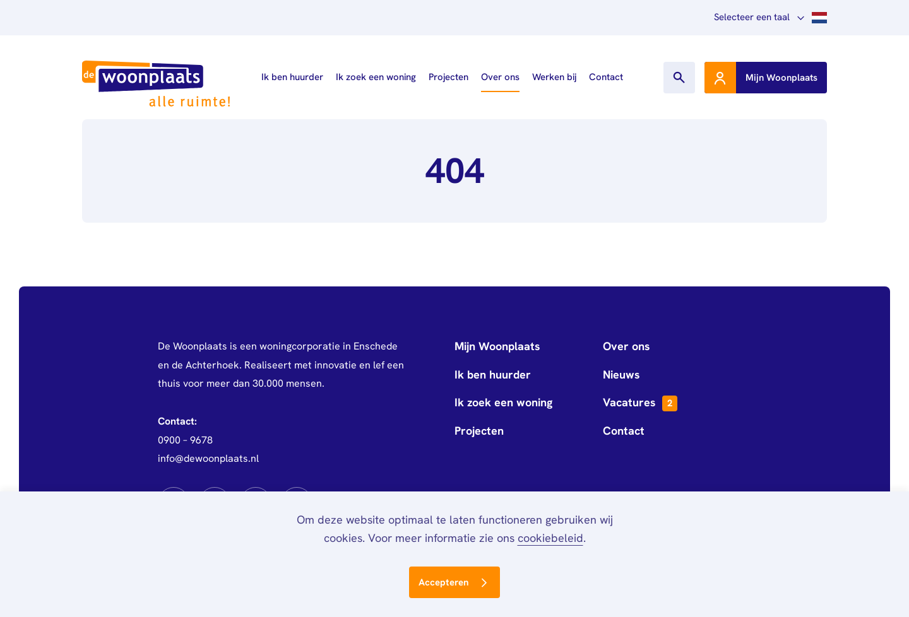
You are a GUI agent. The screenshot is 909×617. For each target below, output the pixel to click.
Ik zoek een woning (376, 77)
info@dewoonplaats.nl (208, 458)
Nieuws (621, 374)
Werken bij (554, 77)
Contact (606, 77)
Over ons (500, 77)
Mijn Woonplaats (497, 346)
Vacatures (640, 403)
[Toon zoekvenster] (679, 77)
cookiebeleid (550, 538)
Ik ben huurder (292, 77)
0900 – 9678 (185, 440)
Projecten (448, 77)
